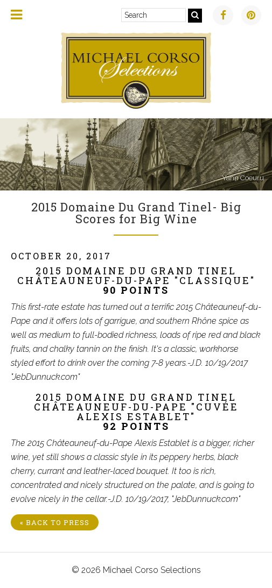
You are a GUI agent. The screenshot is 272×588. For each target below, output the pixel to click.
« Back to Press (54, 522)
